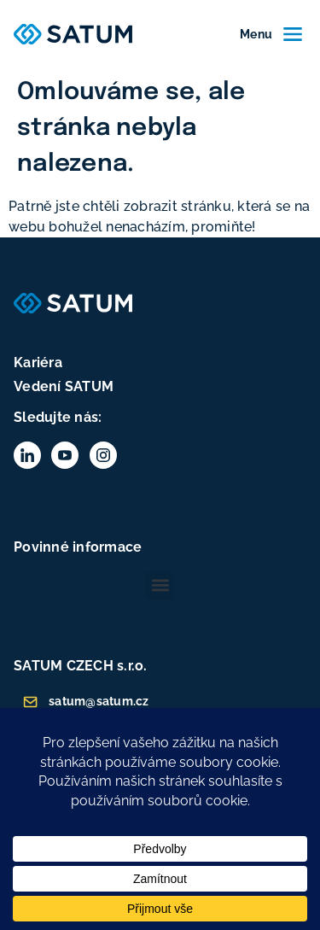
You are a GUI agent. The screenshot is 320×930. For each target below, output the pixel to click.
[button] (160, 585)
